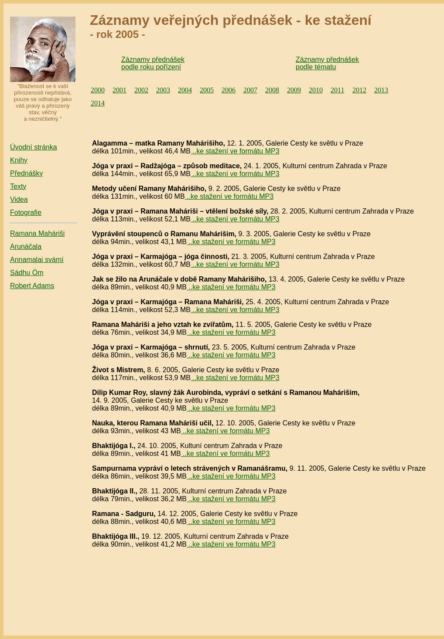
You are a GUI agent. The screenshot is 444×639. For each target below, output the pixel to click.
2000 (98, 90)
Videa (19, 199)
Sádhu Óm (26, 272)
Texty (18, 186)
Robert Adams (32, 285)
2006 (229, 90)
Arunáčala (25, 246)
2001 (119, 90)
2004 (185, 90)
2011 (337, 90)
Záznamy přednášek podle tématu (327, 63)
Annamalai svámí (37, 259)
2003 (163, 90)
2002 (141, 90)
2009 (294, 90)
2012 (359, 90)
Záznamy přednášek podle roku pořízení (152, 63)
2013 (381, 90)
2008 (272, 90)
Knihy (18, 160)
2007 (250, 90)
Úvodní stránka (33, 147)
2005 (207, 90)
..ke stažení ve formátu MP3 (235, 151)
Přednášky (26, 173)
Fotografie (25, 212)
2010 (316, 90)
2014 (98, 103)
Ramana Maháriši (37, 233)
